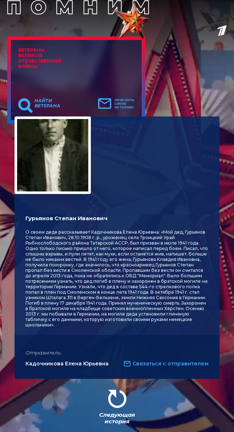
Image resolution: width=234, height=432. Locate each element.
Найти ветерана (47, 103)
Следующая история (117, 418)
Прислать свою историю (124, 103)
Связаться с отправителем (171, 363)
